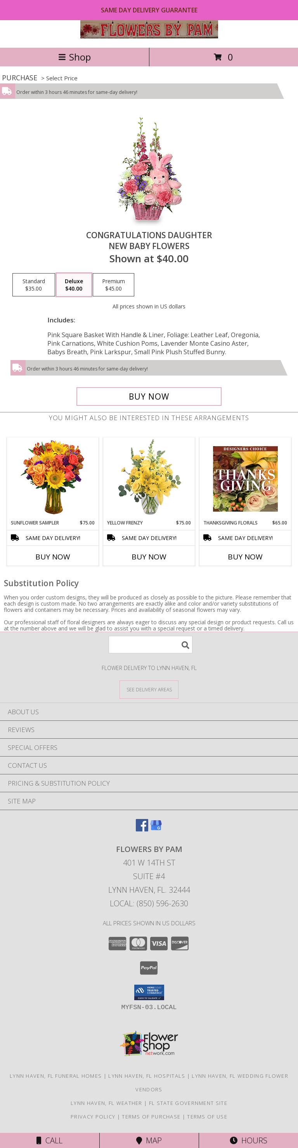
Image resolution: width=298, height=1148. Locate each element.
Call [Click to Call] (49, 1140)
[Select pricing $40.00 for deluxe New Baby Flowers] (74, 285)
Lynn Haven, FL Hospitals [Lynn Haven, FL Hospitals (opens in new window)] (146, 1075)
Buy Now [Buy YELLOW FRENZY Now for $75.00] (149, 557)
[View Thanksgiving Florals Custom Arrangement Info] (245, 479)
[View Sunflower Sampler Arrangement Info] (53, 478)
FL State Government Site (188, 1103)
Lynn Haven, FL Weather (106, 1103)
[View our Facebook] (142, 828)
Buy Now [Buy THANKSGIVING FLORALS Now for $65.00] (245, 557)
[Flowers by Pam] (149, 36)
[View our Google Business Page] (156, 828)
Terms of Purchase (151, 1116)
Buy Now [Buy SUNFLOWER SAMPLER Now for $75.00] (52, 557)
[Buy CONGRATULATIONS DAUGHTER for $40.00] (149, 396)
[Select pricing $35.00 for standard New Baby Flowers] (34, 285)
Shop (74, 56)
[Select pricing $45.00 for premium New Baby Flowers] (113, 285)
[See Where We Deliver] (149, 689)
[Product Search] (150, 644)
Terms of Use (207, 1116)
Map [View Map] (149, 1140)
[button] (149, 992)
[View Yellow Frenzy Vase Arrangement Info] (149, 478)
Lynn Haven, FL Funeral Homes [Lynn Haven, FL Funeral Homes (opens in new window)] (56, 1075)
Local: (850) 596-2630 (149, 903)
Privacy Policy (93, 1116)
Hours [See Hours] (248, 1140)
